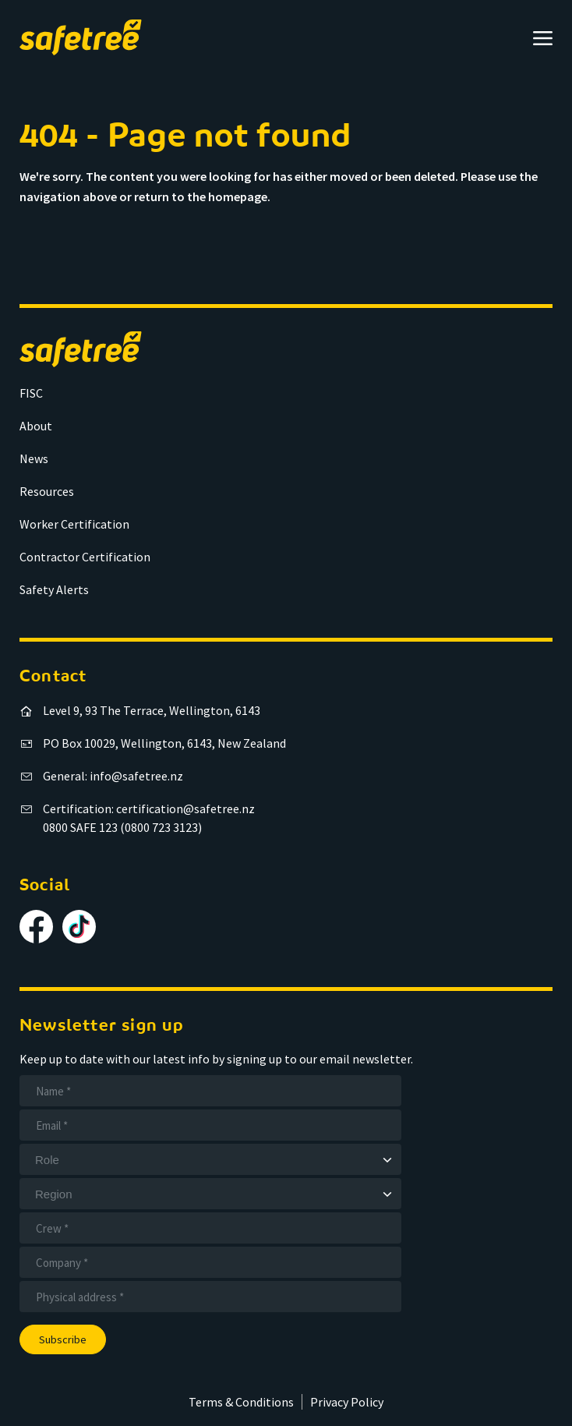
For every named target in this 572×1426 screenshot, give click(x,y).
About (35, 425)
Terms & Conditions (241, 1402)
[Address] (210, 1296)
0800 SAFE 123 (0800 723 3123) (122, 827)
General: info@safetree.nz (113, 776)
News (33, 458)
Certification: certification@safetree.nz (149, 808)
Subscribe (63, 1339)
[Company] (210, 1262)
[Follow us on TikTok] (79, 926)
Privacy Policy (346, 1402)
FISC (31, 393)
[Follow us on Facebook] (36, 926)
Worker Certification (74, 524)
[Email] (210, 1125)
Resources (46, 491)
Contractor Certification (84, 556)
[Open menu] (543, 38)
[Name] (210, 1090)
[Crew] (210, 1228)
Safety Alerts (54, 589)
